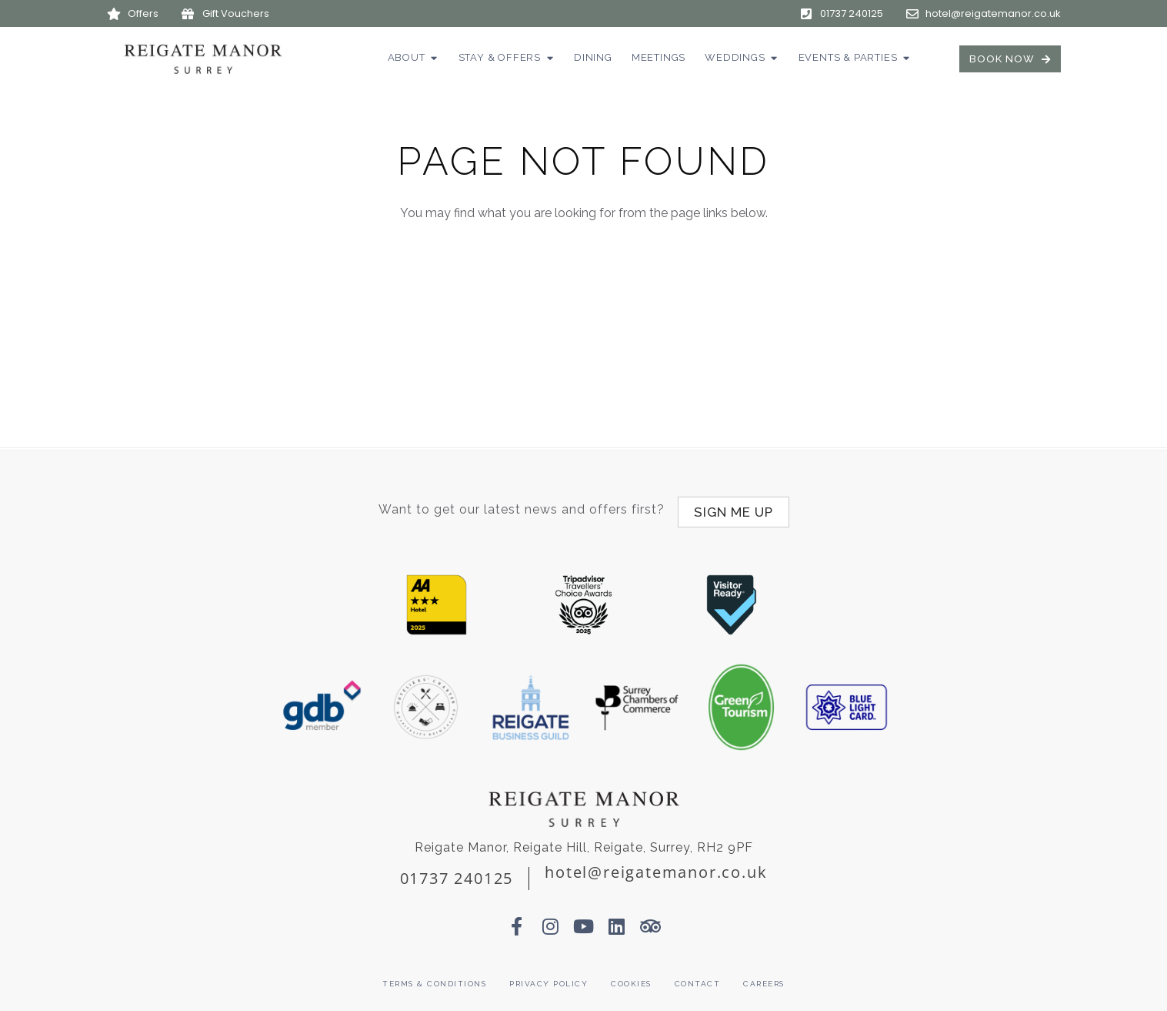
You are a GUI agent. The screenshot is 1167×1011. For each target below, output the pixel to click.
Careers (764, 978)
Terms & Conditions (434, 978)
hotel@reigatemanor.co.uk (656, 866)
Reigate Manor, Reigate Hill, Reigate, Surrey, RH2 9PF (584, 842)
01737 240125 (457, 872)
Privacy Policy (548, 978)
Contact (698, 978)
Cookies (631, 978)
